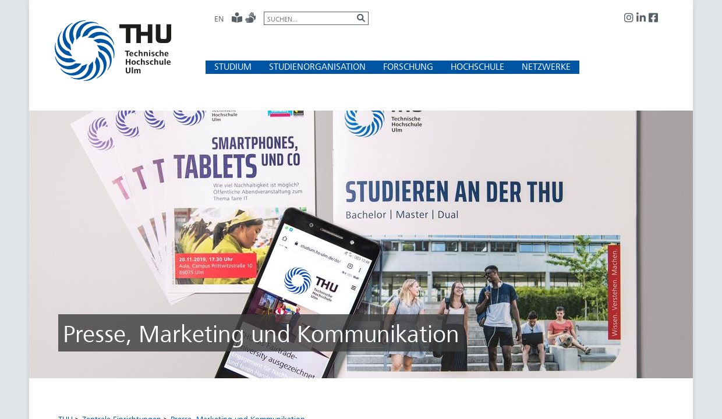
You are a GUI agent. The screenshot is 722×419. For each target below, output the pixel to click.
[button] (233, 66)
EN (219, 18)
